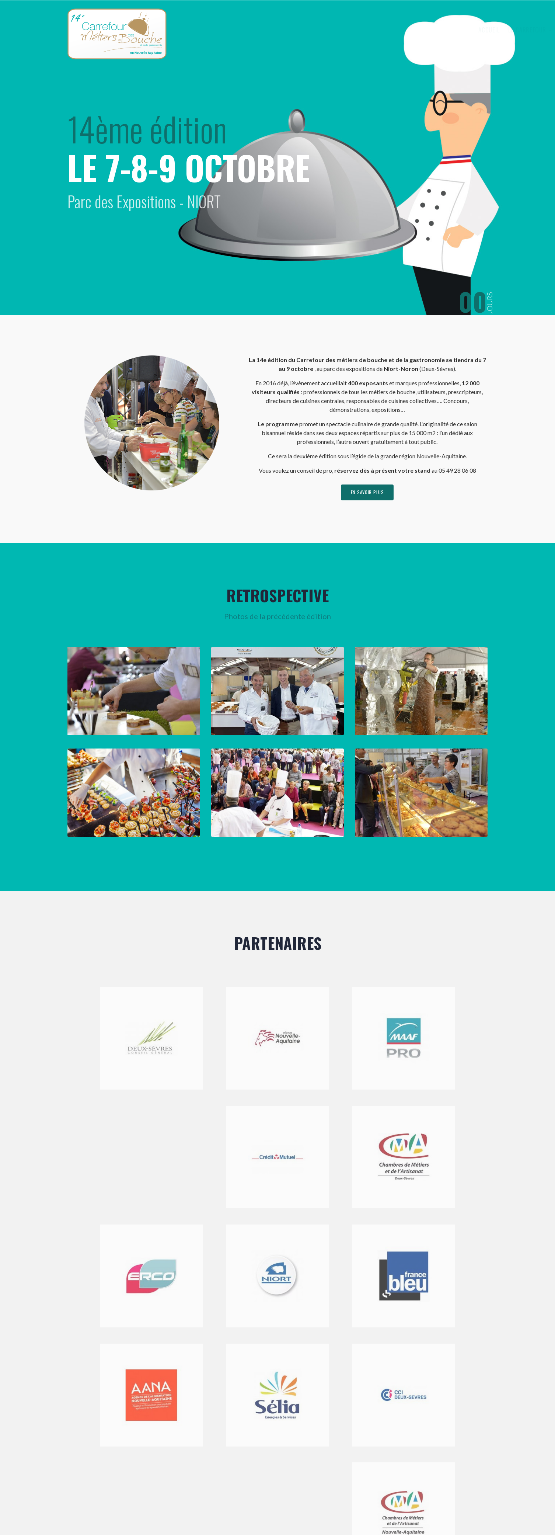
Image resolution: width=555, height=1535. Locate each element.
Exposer (396, 29)
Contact (465, 29)
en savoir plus (367, 494)
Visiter (432, 29)
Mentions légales (233, 1510)
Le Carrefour (351, 29)
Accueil (311, 29)
